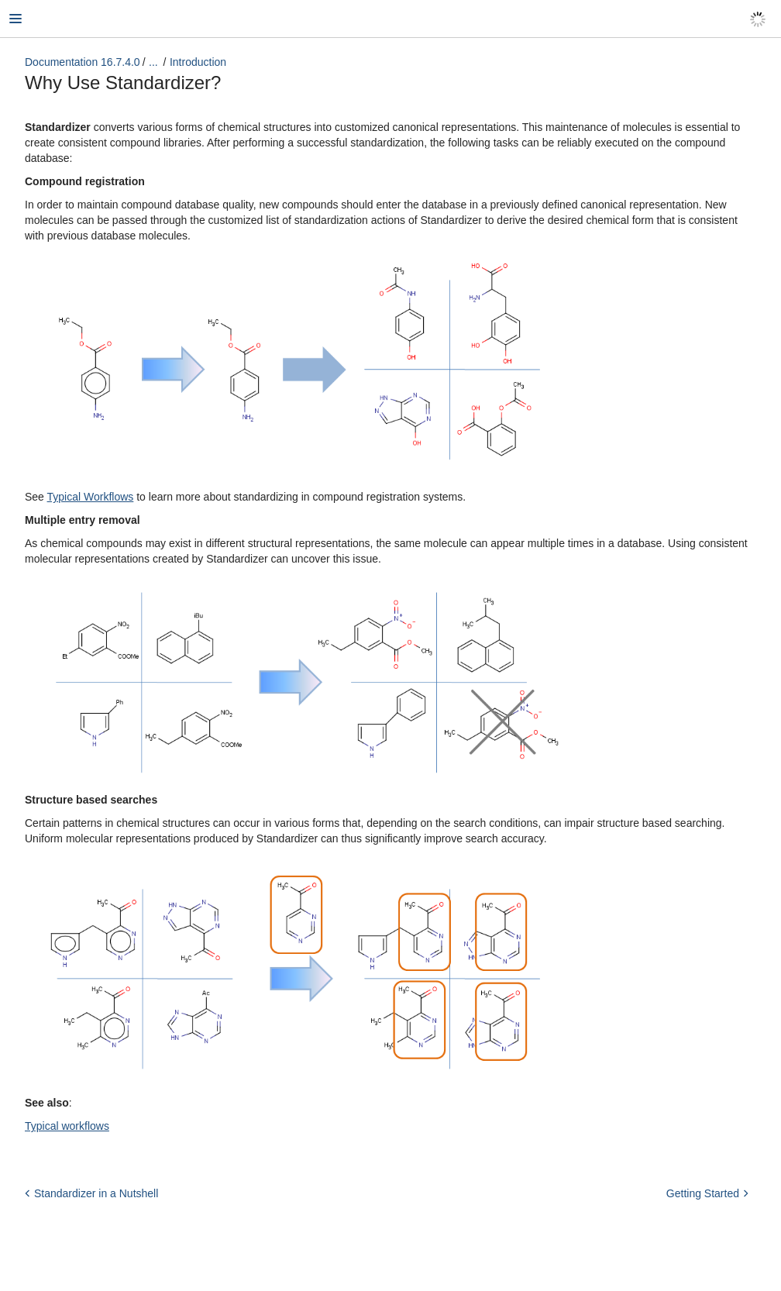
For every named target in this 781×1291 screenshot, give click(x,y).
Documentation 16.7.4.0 (82, 62)
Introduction (198, 62)
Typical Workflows (90, 497)
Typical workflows (67, 1126)
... (153, 62)
